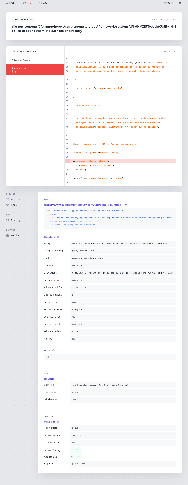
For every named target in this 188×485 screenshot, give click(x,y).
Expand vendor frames (24, 51)
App (8, 215)
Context (10, 230)
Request (10, 194)
